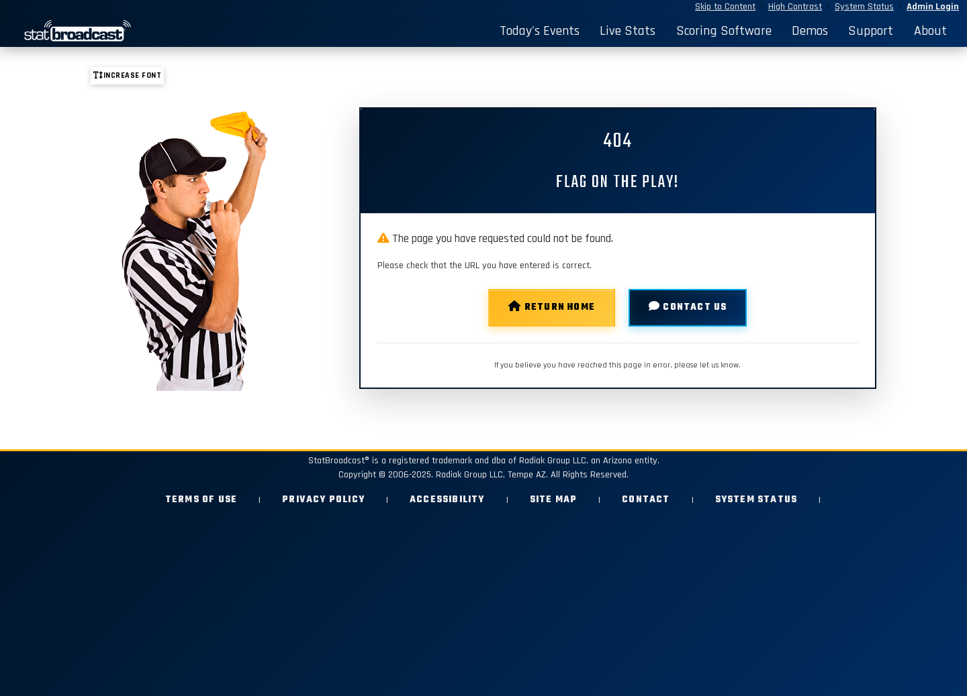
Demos (810, 31)
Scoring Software (724, 31)
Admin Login (933, 7)
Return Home (551, 307)
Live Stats (627, 31)
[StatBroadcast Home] (128, 30)
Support (870, 31)
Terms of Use (201, 500)
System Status (864, 7)
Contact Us (688, 307)
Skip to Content (725, 7)
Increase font (127, 75)
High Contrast (795, 7)
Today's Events (540, 31)
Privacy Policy (323, 500)
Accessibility (447, 500)
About (930, 31)
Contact (646, 500)
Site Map (554, 500)
